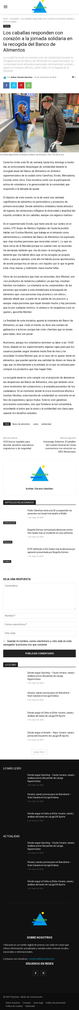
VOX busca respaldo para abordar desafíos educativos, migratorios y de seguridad (18, 445)
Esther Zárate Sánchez (21, 77)
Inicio (5, 18)
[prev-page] (5, 568)
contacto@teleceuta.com (41, 958)
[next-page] (10, 568)
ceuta (35, 424)
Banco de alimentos (21, 424)
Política (6, 26)
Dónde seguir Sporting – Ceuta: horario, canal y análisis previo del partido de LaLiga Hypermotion (51, 675)
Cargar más (39, 752)
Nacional (7, 542)
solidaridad (46, 424)
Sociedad (14, 18)
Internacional (9, 523)
